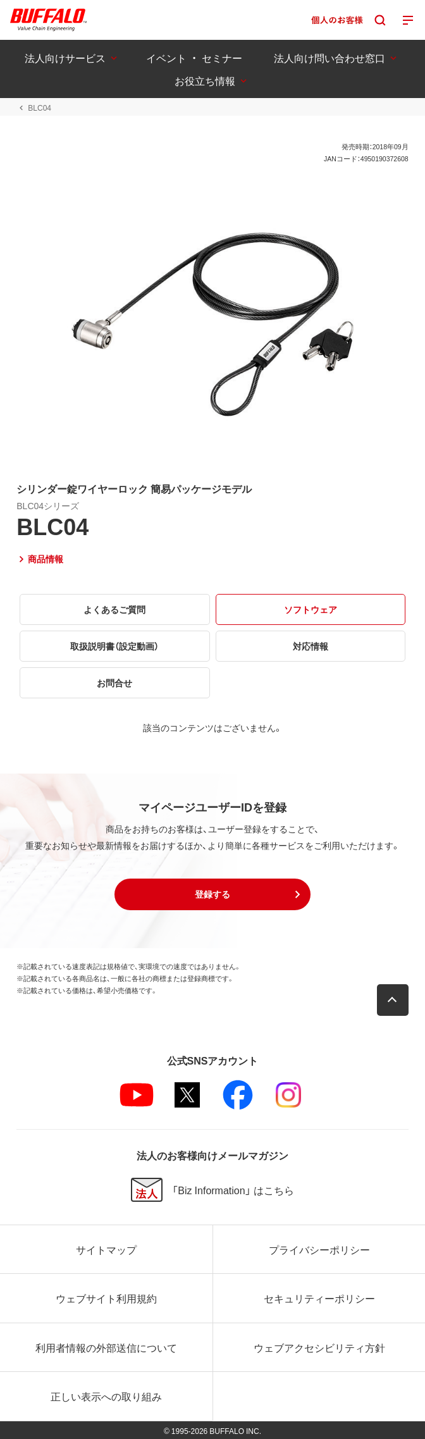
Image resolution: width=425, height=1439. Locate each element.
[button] (212, 894)
